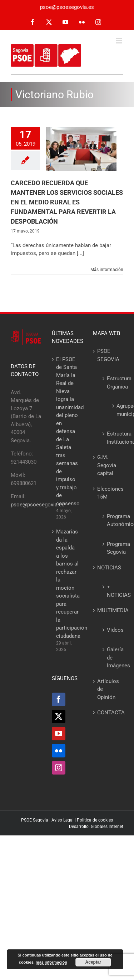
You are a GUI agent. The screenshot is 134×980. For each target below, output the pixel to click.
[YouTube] (58, 733)
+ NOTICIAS (111, 591)
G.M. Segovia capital (106, 465)
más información (51, 962)
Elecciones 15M (108, 493)
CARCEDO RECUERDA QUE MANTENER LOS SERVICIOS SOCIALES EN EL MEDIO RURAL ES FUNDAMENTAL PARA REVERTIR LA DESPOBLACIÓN (67, 202)
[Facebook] (58, 699)
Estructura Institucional (111, 438)
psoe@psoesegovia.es (67, 7)
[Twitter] (58, 716)
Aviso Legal (62, 820)
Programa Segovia (111, 548)
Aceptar (93, 962)
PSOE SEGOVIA (108, 355)
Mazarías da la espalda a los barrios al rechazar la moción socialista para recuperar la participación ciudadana (67, 583)
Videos (111, 630)
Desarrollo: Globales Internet (96, 826)
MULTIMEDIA (108, 610)
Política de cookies (95, 820)
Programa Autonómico (111, 520)
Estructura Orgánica (111, 382)
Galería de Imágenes (111, 657)
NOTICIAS (108, 567)
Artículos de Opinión (108, 689)
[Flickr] (58, 750)
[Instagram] (58, 768)
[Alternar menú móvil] (119, 41)
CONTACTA (108, 712)
